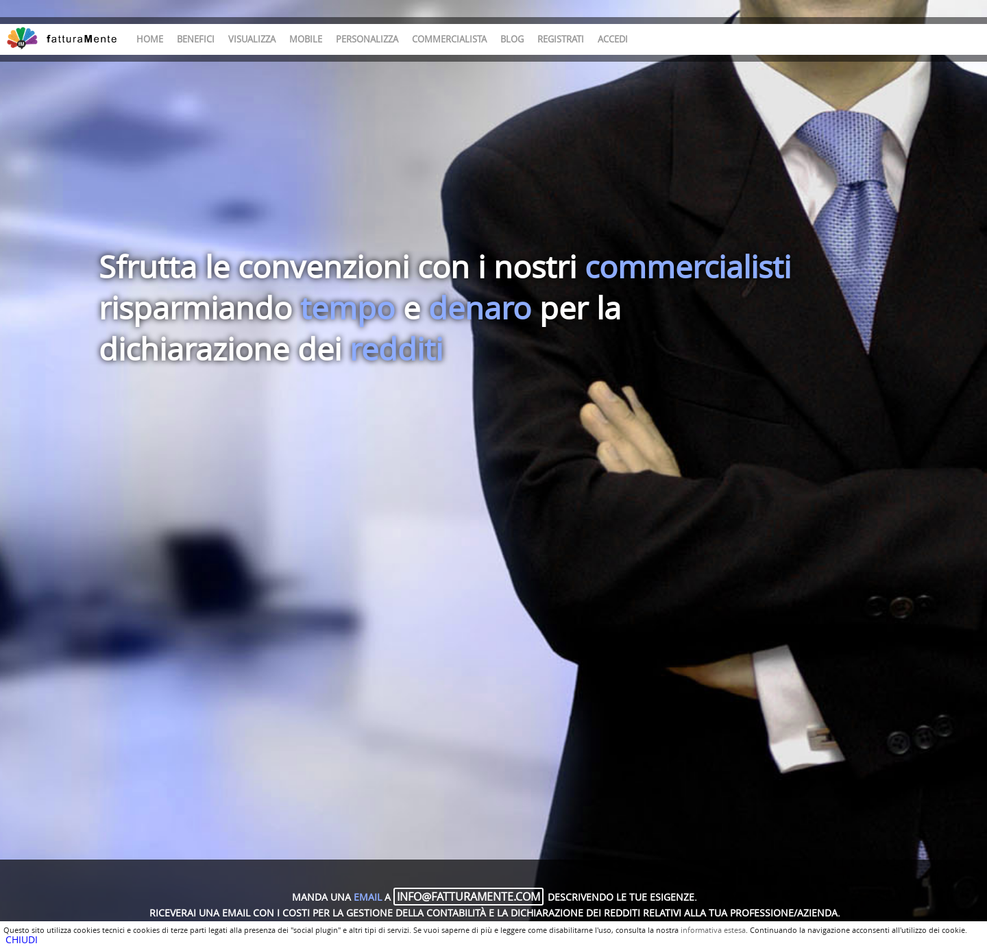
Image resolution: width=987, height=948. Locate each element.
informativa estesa (713, 930)
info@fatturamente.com (468, 896)
